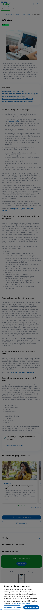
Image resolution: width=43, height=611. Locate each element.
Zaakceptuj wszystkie (31, 607)
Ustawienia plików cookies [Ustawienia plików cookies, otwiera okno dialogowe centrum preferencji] (12, 607)
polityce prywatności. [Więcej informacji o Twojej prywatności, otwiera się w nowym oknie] (21, 603)
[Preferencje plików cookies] (1, 609)
